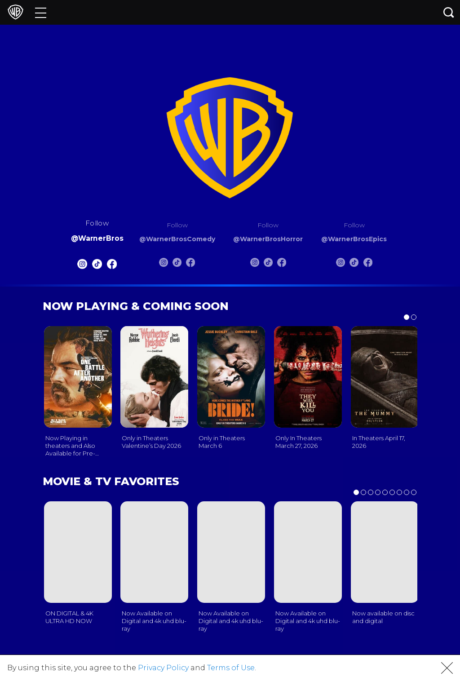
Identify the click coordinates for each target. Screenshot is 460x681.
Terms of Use (231, 667)
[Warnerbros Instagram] (82, 266)
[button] (447, 668)
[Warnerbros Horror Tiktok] (268, 264)
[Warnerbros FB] (112, 266)
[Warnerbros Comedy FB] (190, 264)
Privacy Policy (163, 667)
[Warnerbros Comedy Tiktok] (176, 264)
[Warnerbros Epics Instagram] (340, 264)
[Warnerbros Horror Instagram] (254, 264)
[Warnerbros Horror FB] (281, 264)
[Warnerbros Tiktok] (97, 266)
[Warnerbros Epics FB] (367, 264)
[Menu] (41, 12)
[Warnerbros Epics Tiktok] (353, 264)
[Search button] (449, 12)
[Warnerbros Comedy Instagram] (163, 264)
